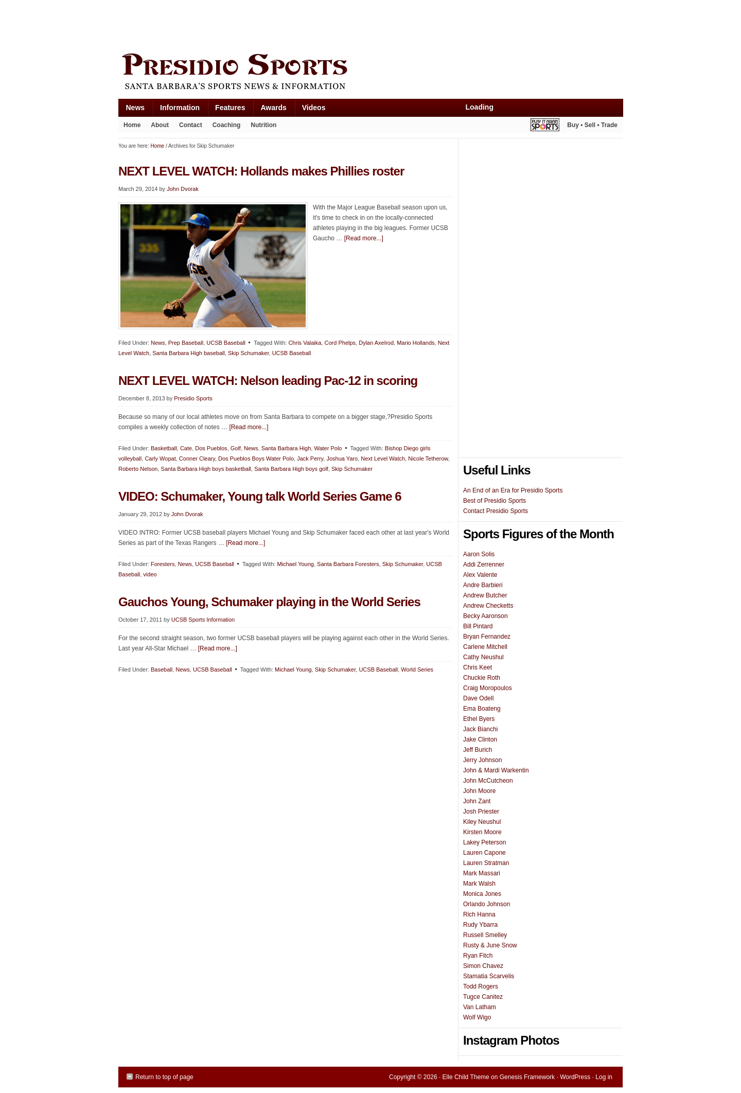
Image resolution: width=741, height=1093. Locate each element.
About (157, 127)
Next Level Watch (383, 458)
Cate (186, 448)
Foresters (162, 564)
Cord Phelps (340, 343)
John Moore (479, 791)
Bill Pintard (477, 626)
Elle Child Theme (466, 1077)
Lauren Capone (484, 852)
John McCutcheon (488, 780)
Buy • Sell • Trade (592, 125)
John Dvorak (183, 189)
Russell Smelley (485, 935)
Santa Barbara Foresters (348, 564)
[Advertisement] (305, 24)
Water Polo (328, 448)
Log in (603, 1077)
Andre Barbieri (483, 585)
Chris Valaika (304, 343)
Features (226, 109)
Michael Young (295, 564)
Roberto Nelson (137, 469)
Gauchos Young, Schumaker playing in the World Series (269, 602)
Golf (236, 448)
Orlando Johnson (486, 904)
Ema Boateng (482, 708)
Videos (314, 107)
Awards (269, 109)
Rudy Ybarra (480, 924)
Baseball (161, 669)
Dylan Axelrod (376, 343)
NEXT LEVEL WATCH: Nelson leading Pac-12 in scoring (267, 380)
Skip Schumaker (248, 353)
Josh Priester (481, 811)
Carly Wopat (160, 458)
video (149, 574)
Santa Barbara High (286, 448)
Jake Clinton (480, 739)
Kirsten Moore (482, 832)
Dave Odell (478, 698)
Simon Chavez (483, 965)
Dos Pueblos (211, 448)
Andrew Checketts (488, 605)
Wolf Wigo (477, 1017)
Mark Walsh (479, 883)
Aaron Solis (479, 554)
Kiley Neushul (482, 821)
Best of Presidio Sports (494, 500)
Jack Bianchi (480, 729)
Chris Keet (477, 667)
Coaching (227, 125)
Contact (190, 125)
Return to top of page (164, 1077)
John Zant (476, 801)
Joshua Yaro (342, 458)
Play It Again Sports (545, 126)
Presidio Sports (370, 73)
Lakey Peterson (484, 842)
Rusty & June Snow (490, 945)
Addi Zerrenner (483, 564)
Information (176, 109)
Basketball (164, 448)
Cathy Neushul (483, 657)
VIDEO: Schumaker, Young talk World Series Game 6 (259, 496)
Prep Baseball (186, 343)
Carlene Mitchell (485, 646)
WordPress (575, 1077)
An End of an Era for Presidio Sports (512, 490)
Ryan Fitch (477, 955)
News (131, 109)
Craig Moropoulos (487, 688)
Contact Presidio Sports (495, 511)
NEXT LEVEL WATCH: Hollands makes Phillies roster (261, 171)
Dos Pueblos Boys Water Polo (256, 458)
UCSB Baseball (225, 343)
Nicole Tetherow (428, 458)
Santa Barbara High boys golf (291, 469)
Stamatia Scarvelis (488, 976)
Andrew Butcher (485, 595)
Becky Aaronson (485, 616)
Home (131, 125)
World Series (417, 669)
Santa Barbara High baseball (188, 353)
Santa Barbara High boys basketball (206, 469)
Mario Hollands (415, 343)
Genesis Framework (527, 1077)
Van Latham (479, 1007)
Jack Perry (310, 458)
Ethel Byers (479, 718)
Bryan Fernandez (486, 636)
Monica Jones (482, 893)
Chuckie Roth (481, 677)
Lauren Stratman (486, 863)
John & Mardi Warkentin (496, 770)
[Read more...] (363, 238)
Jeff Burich (477, 749)
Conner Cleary (197, 458)
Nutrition (263, 125)
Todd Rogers (480, 986)
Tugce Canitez (483, 996)
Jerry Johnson (482, 760)
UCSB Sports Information (203, 619)
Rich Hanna (479, 914)
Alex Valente (480, 574)
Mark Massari (481, 873)
